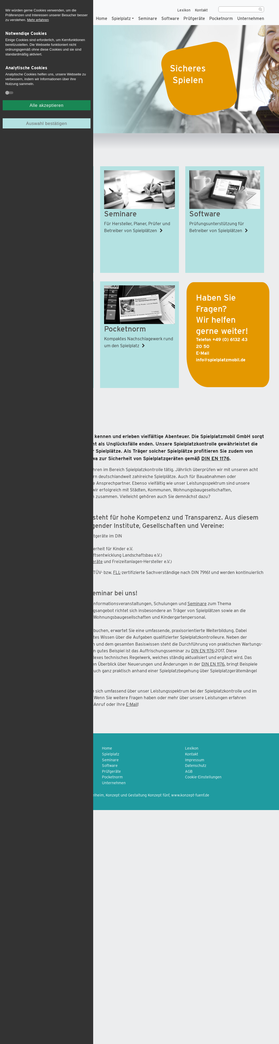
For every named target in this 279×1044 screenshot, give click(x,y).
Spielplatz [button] (121, 18)
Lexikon (184, 10)
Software (170, 18)
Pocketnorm (221, 18)
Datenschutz (195, 765)
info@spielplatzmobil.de (220, 359)
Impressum (194, 760)
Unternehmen (250, 18)
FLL (116, 572)
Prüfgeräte (194, 18)
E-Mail (132, 704)
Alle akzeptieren (46, 105)
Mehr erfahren (38, 20)
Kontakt (201, 10)
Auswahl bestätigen (46, 123)
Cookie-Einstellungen (203, 777)
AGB (188, 771)
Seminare (147, 18)
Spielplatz (110, 754)
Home (101, 18)
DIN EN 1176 (215, 458)
